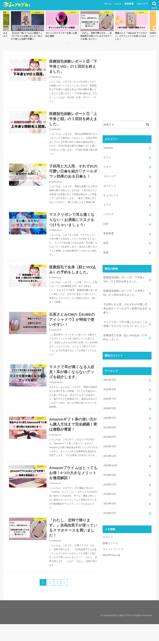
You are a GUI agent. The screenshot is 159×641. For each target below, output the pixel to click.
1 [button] (68, 43)
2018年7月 (109, 474)
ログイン (108, 526)
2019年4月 (109, 437)
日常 (105, 221)
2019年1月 (109, 447)
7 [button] (91, 43)
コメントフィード (113, 537)
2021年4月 (109, 373)
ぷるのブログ (124, 632)
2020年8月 (109, 382)
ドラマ (107, 202)
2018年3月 (109, 492)
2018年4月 (109, 483)
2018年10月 (110, 456)
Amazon (108, 147)
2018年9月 (109, 465)
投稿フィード (110, 531)
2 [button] (72, 43)
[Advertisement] (127, 87)
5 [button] (83, 43)
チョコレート (111, 193)
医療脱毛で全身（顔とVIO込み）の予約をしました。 (125, 331)
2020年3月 (109, 400)
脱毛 (105, 239)
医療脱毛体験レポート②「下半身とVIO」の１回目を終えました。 (124, 275)
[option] (27, 25)
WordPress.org (111, 543)
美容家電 (128, 3)
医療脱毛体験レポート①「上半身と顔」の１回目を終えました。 (124, 288)
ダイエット (109, 184)
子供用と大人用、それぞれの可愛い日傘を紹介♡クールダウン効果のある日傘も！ (125, 303)
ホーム (107, 3)
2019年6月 (109, 419)
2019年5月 (109, 428)
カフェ (107, 156)
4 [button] (79, 43)
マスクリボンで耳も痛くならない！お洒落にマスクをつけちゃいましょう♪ (125, 318)
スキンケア (142, 3)
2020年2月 (109, 410)
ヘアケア (108, 211)
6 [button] (87, 43)
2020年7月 (109, 391)
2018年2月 (109, 502)
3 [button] (75, 43)
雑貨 (105, 248)
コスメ (117, 3)
